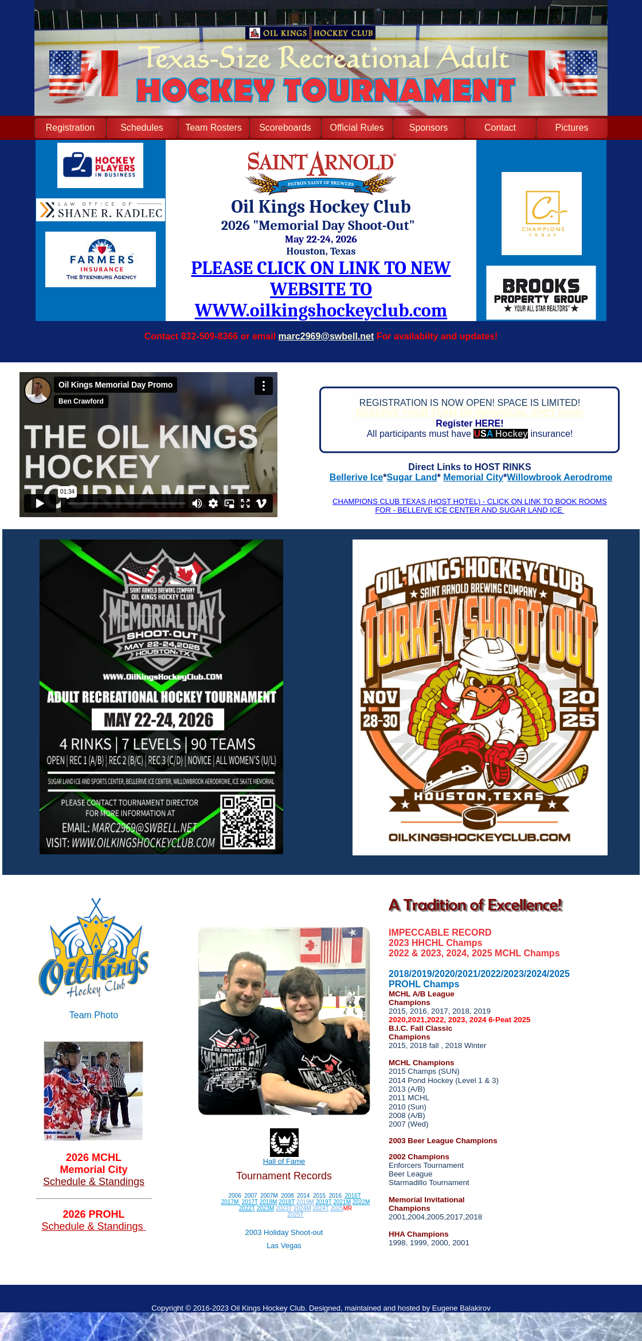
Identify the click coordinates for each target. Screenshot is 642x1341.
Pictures (572, 127)
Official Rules (357, 127)
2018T (287, 1202)
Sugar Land (412, 477)
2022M (361, 1202)
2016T (353, 1196)
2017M (230, 1202)
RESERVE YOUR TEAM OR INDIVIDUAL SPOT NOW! (470, 413)
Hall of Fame (284, 1161)
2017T (250, 1202)
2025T (295, 1214)
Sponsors (428, 127)
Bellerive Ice (356, 477)
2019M (305, 1202)
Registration (70, 127)
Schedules (141, 127)
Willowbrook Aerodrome (559, 477)
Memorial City (473, 477)
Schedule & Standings (93, 1181)
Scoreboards (285, 127)
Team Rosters (213, 127)
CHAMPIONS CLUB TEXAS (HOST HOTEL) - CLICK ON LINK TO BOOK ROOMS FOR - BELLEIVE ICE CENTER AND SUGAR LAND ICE (469, 505)
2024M (302, 1208)
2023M (266, 1208)
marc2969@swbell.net (326, 336)
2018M (268, 1202)
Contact (500, 127)
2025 (336, 1208)
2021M (342, 1202)
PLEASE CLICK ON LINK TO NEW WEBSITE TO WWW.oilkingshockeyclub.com (321, 289)
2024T (320, 1208)
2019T (323, 1202)
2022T (247, 1208)
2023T (284, 1208)
